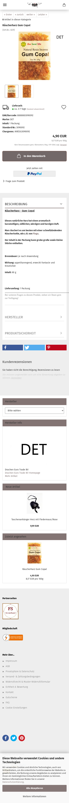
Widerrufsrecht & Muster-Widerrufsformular (28, 681)
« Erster (8, 14)
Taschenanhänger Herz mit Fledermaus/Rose (34, 519)
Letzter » (42, 14)
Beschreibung (16, 204)
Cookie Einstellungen (16, 707)
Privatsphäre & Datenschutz (20, 671)
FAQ (7, 702)
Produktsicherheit (20, 333)
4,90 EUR (34, 575)
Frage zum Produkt (15, 181)
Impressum (11, 661)
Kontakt (10, 692)
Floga (35, 233)
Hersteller (14, 317)
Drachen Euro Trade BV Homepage (22, 473)
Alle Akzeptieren (34, 788)
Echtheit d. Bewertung (17, 687)
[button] (12, 347)
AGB (8, 666)
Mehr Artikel (11, 476)
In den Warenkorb (30, 155)
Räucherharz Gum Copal (34, 569)
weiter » (31, 14)
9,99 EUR (34, 526)
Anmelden (16, 377)
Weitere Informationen (34, 796)
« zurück (19, 14)
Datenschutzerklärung (13, 782)
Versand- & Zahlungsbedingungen (23, 676)
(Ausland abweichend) (35, 109)
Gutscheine (11, 697)
